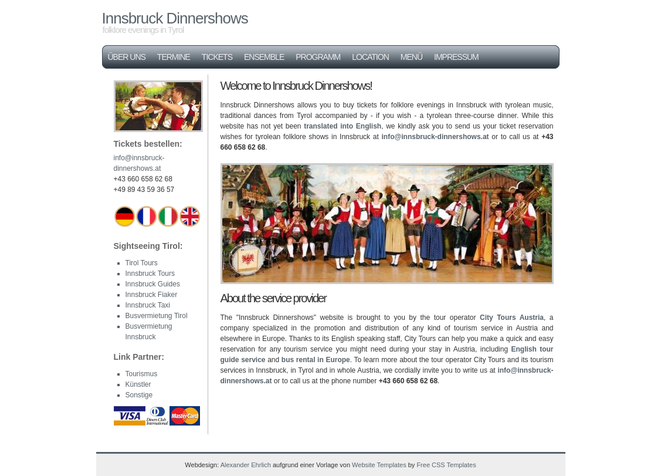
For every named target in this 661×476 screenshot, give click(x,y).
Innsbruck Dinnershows (175, 18)
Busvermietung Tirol (157, 316)
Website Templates (379, 464)
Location (370, 57)
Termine (173, 57)
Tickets (217, 57)
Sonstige (139, 395)
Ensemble (264, 57)
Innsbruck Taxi (148, 305)
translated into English (342, 126)
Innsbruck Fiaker (152, 295)
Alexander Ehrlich (246, 464)
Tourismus (142, 374)
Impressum (456, 57)
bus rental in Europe (316, 360)
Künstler (138, 384)
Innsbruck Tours (150, 273)
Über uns (126, 57)
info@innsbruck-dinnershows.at (435, 137)
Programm (318, 57)
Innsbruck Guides (153, 284)
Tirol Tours (142, 263)
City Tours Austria (512, 317)
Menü (411, 57)
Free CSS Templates (446, 464)
